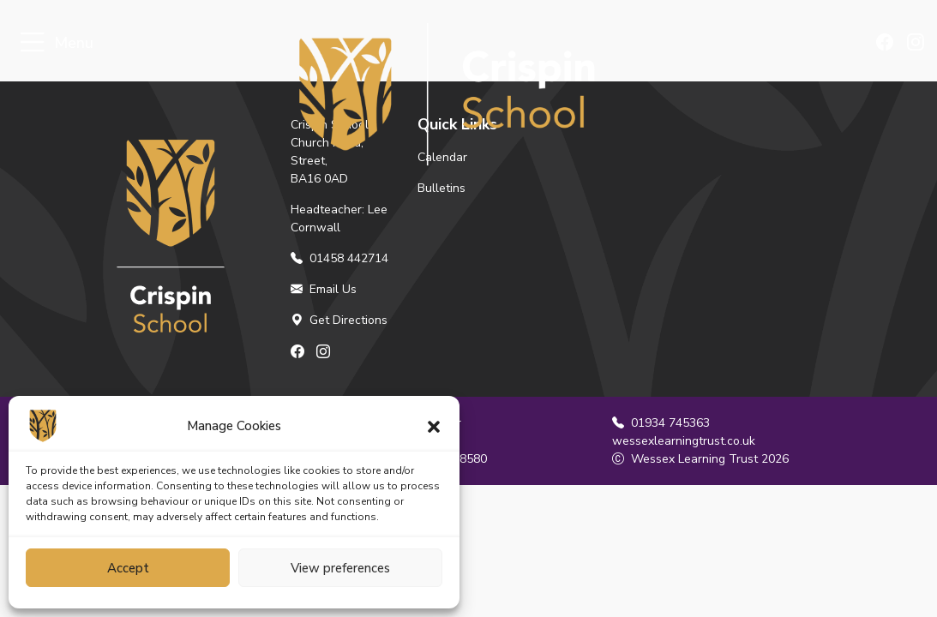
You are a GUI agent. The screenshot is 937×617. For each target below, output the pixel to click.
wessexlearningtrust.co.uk (683, 441)
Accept (128, 568)
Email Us (324, 289)
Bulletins (441, 188)
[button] (433, 425)
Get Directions (339, 320)
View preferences (340, 568)
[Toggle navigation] (32, 43)
